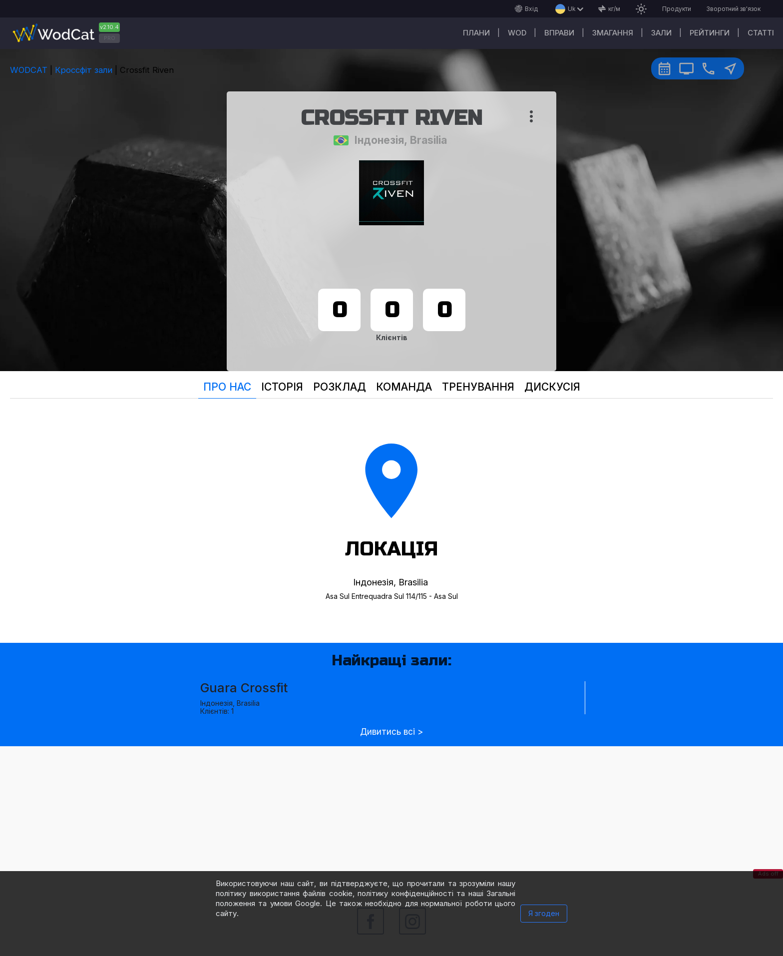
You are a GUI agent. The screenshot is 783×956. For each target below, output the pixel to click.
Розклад (339, 387)
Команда (404, 387)
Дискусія (552, 387)
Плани (476, 32)
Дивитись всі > (391, 732)
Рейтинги (710, 32)
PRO (109, 37)
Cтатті (761, 32)
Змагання (612, 32)
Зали (661, 32)
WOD (517, 32)
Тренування (478, 387)
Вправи (559, 32)
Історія (282, 387)
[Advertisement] (391, 816)
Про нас (227, 387)
